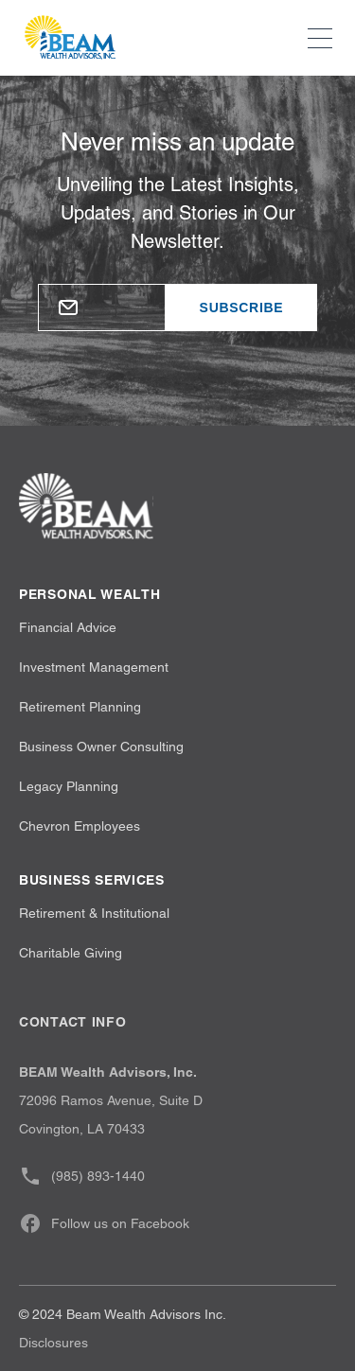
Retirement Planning (80, 706)
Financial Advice (67, 627)
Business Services (92, 880)
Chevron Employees (79, 826)
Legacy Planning (68, 786)
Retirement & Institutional (94, 913)
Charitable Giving (70, 952)
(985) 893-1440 (82, 1176)
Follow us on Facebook (104, 1223)
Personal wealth (90, 594)
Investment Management (94, 667)
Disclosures (53, 1342)
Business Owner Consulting (101, 746)
